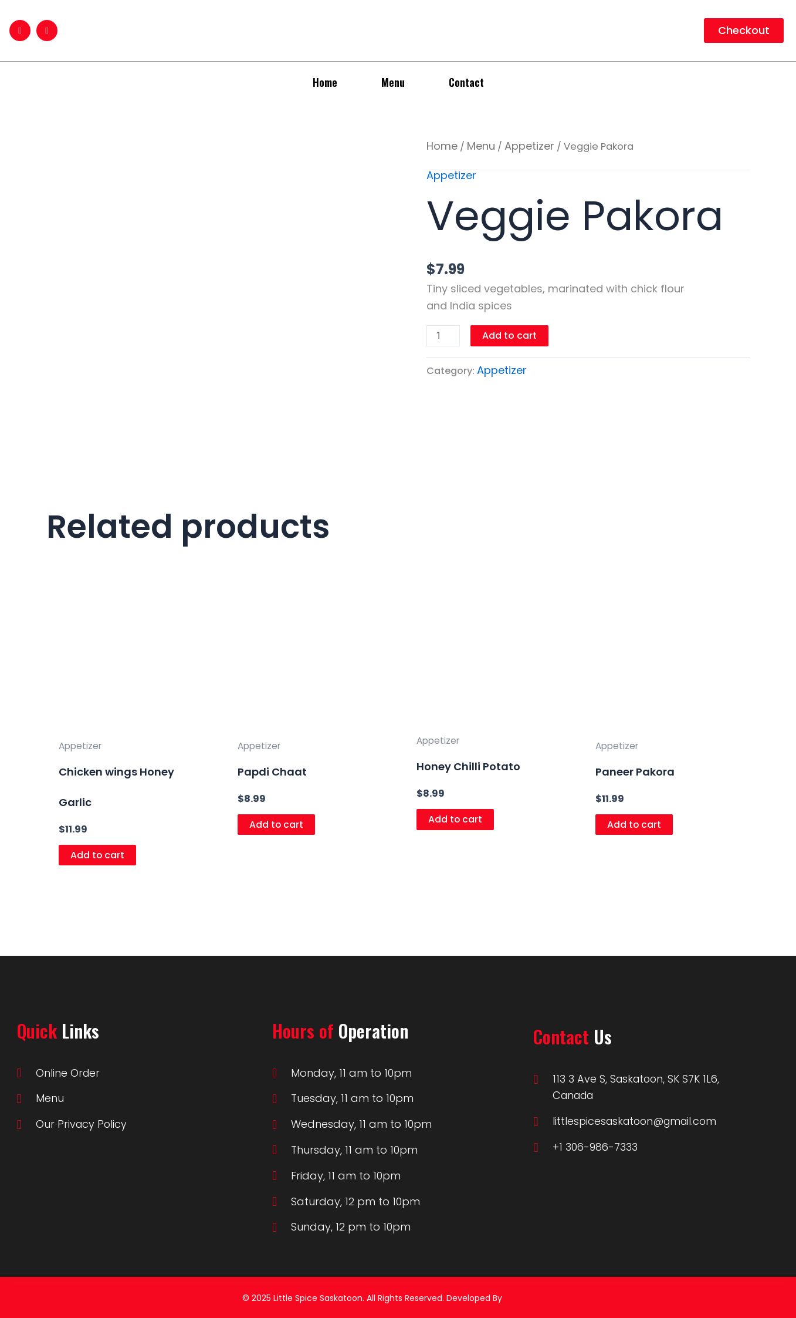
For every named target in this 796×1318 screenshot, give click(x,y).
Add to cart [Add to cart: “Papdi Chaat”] (276, 824)
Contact (466, 82)
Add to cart (510, 335)
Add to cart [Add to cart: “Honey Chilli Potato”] (455, 819)
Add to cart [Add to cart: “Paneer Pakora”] (634, 824)
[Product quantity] (443, 336)
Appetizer (529, 146)
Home (325, 82)
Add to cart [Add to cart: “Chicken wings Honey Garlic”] (97, 855)
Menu (393, 82)
